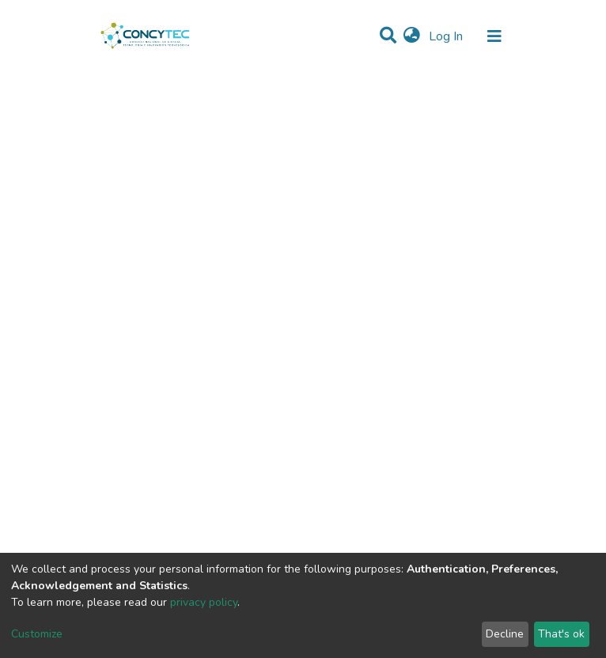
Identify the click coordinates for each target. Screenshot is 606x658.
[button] (412, 36)
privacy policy (203, 602)
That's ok (561, 633)
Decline (505, 633)
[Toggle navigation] (494, 36)
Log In (447, 36)
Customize (36, 633)
